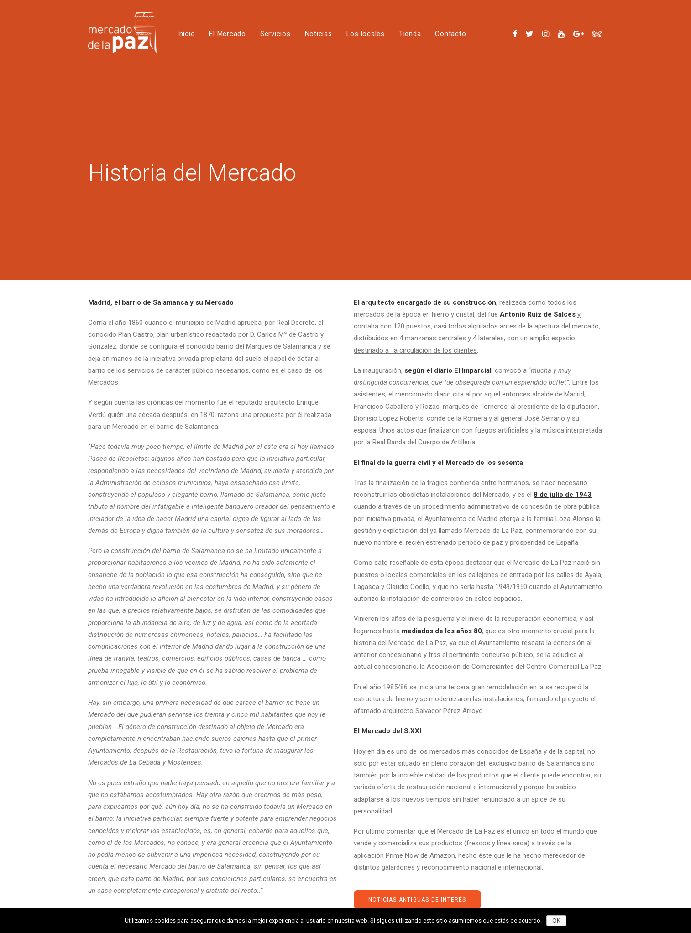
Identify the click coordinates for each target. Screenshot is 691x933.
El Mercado (227, 34)
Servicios (275, 34)
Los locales (365, 34)
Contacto (450, 34)
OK (556, 920)
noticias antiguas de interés (417, 889)
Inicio (186, 34)
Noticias (318, 34)
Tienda (410, 34)
